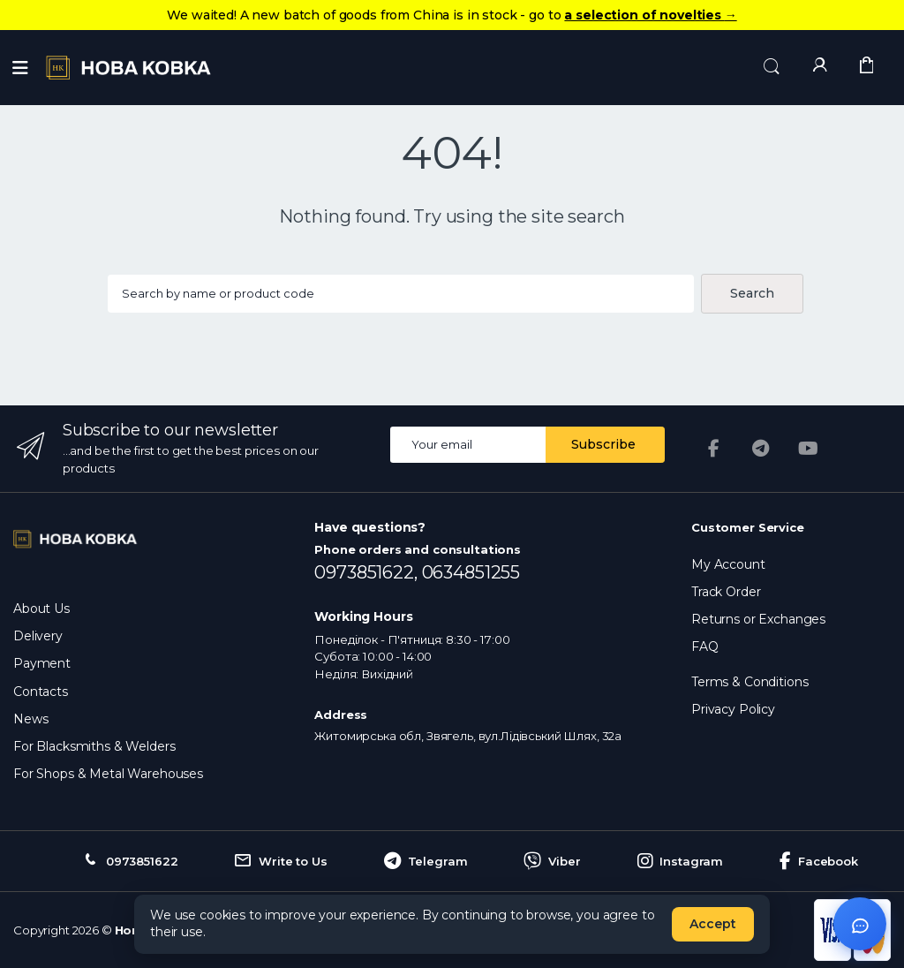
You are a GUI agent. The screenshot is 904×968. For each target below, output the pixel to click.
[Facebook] (713, 449)
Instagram (680, 861)
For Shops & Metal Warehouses (108, 774)
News (30, 719)
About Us (41, 608)
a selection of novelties (650, 15)
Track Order (725, 592)
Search (752, 293)
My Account (728, 564)
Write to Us (280, 861)
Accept (712, 924)
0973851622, (367, 572)
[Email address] (468, 445)
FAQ (705, 646)
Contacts (40, 692)
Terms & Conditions (749, 682)
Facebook (819, 861)
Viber (552, 861)
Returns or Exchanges (758, 619)
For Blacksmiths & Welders (94, 746)
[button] (771, 67)
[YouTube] (809, 449)
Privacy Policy (733, 709)
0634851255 (471, 572)
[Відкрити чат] (859, 923)
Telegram (426, 861)
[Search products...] (400, 294)
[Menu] (20, 68)
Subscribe (603, 444)
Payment (42, 663)
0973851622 (129, 861)
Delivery (38, 636)
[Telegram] (761, 449)
